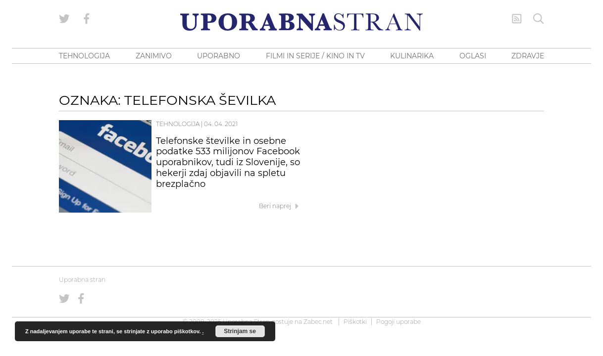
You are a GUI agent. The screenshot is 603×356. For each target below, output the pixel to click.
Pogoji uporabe (398, 321)
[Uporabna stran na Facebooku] (86, 18)
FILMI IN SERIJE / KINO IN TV (315, 55)
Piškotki (355, 321)
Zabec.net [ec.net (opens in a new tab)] (318, 321)
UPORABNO (218, 55)
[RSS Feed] (516, 18)
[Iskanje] (538, 18)
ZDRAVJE (527, 55)
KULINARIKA (412, 55)
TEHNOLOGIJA (84, 55)
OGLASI (472, 55)
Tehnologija (178, 124)
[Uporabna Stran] (301, 22)
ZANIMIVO (154, 55)
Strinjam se (240, 331)
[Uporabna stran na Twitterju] (64, 18)
